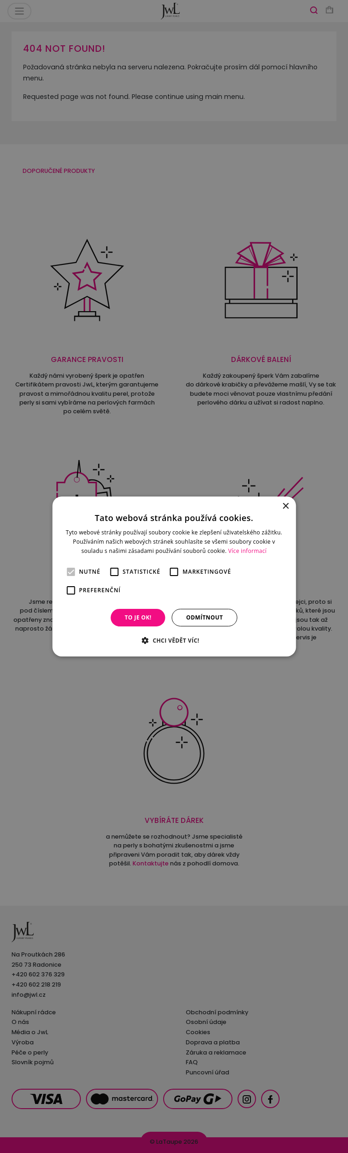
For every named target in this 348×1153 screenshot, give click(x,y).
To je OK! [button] (138, 617)
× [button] (285, 506)
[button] (174, 640)
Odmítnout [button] (204, 617)
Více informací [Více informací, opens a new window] (247, 551)
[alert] (174, 576)
